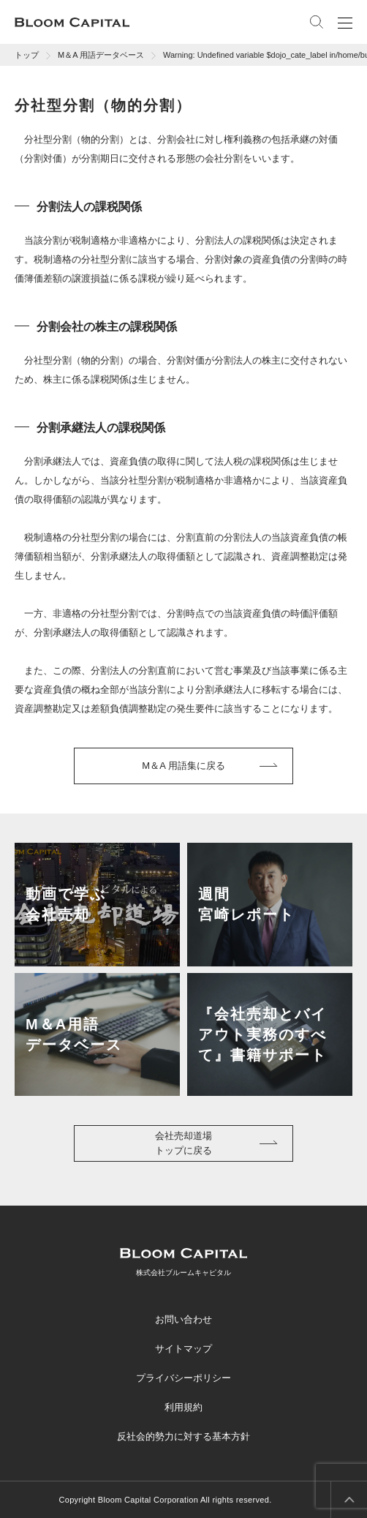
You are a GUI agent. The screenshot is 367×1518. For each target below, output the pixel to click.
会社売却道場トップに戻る (183, 1143)
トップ (27, 54)
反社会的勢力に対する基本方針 (183, 1436)
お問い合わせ (183, 1319)
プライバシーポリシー (183, 1377)
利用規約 (183, 1407)
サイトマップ (183, 1348)
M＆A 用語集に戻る (183, 765)
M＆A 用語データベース (101, 54)
